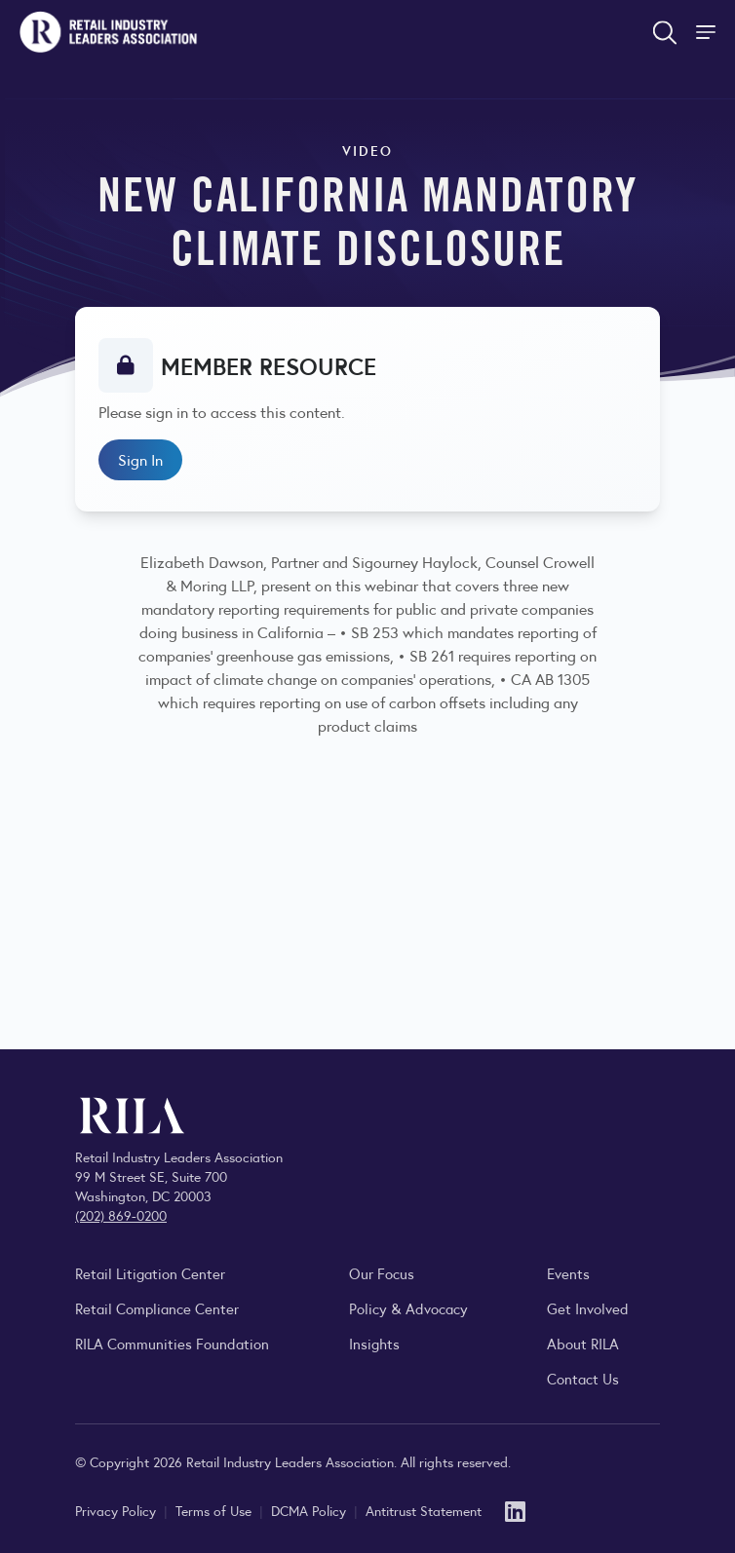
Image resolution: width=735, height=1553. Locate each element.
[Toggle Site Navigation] (707, 32)
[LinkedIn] (515, 1510)
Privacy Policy (117, 1510)
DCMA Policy (310, 1510)
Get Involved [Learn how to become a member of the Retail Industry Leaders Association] (588, 1308)
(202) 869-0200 (121, 1215)
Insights (374, 1343)
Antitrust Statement (424, 1510)
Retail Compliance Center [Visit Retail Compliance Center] (157, 1308)
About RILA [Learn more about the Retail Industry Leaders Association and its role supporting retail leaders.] (583, 1343)
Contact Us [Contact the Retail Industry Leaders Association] (583, 1378)
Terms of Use (215, 1510)
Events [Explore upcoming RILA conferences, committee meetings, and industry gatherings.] (568, 1273)
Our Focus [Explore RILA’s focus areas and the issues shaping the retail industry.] (381, 1273)
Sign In (140, 459)
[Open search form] (664, 32)
